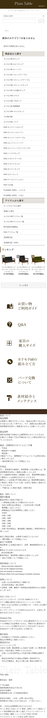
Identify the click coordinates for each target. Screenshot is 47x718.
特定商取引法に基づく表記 (14, 711)
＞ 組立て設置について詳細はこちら (14, 558)
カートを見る (18, 717)
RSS (29, 714)
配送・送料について (30, 709)
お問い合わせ (29, 717)
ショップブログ (21, 714)
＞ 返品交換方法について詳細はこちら (15, 461)
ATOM (34, 714)
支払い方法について (14, 709)
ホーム (7, 30)
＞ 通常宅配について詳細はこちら (13, 539)
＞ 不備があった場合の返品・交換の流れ (16, 488)
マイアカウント (6, 717)
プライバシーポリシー (34, 711)
